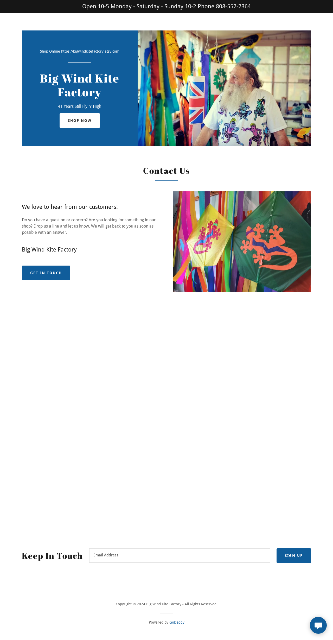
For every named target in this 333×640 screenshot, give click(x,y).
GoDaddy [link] (176, 622)
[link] (79, 94)
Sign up (294, 556)
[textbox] (179, 555)
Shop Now (80, 120)
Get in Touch (46, 273)
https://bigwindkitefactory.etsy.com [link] (90, 51)
